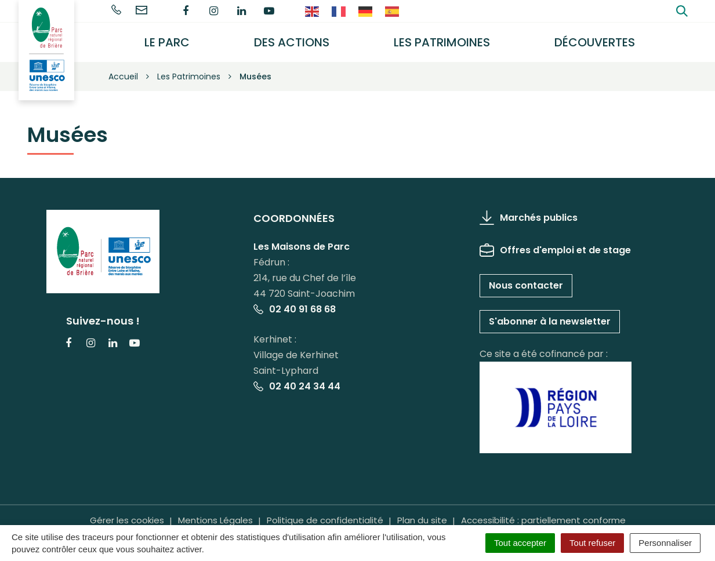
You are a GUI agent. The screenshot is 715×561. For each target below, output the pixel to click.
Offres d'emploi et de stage (555, 249)
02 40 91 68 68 (294, 309)
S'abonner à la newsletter (550, 320)
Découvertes (594, 42)
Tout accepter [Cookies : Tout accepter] (520, 543)
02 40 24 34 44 (296, 386)
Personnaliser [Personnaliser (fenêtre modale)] (665, 543)
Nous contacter (526, 285)
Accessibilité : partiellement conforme (543, 520)
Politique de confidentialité (325, 520)
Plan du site (422, 520)
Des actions (291, 42)
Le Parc (167, 42)
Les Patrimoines (442, 42)
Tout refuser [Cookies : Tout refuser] (592, 543)
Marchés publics (529, 217)
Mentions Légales (215, 520)
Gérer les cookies (127, 520)
